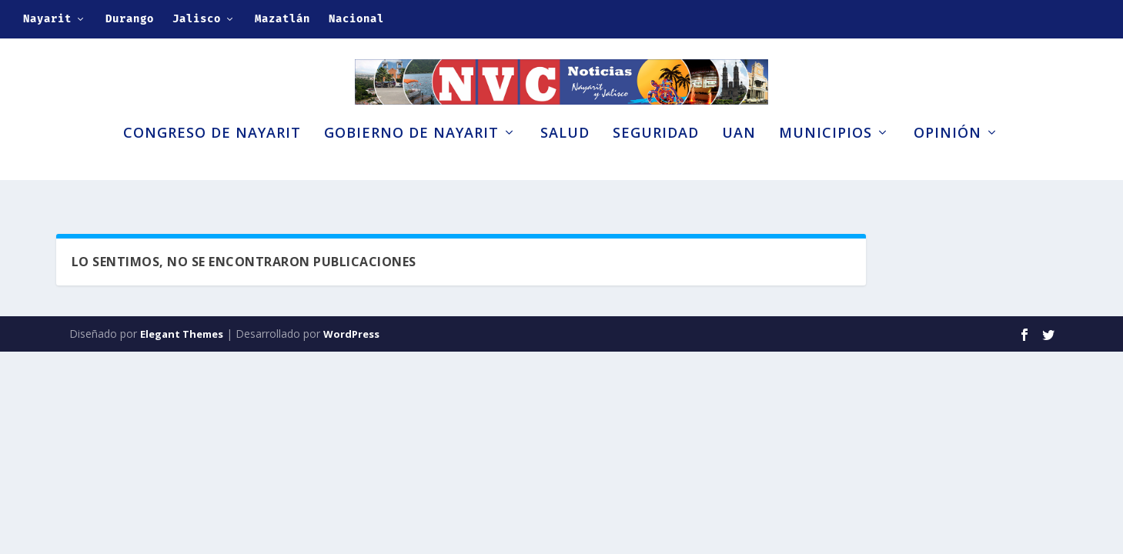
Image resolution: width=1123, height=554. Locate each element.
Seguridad (656, 160)
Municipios (825, 160)
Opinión (947, 160)
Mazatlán (282, 18)
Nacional (356, 18)
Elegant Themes (181, 337)
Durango (129, 18)
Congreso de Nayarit (212, 160)
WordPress (351, 337)
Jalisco (196, 18)
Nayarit (47, 18)
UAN (739, 160)
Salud (565, 160)
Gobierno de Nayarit (411, 160)
